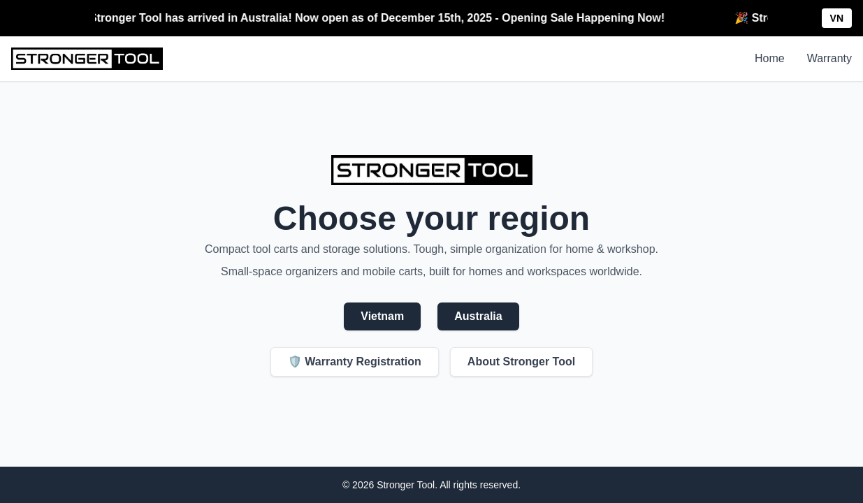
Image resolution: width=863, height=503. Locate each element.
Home (770, 58)
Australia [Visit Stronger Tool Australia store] (478, 316)
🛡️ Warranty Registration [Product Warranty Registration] (354, 361)
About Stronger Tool (521, 361)
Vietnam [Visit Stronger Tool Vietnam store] (382, 316)
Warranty (829, 58)
